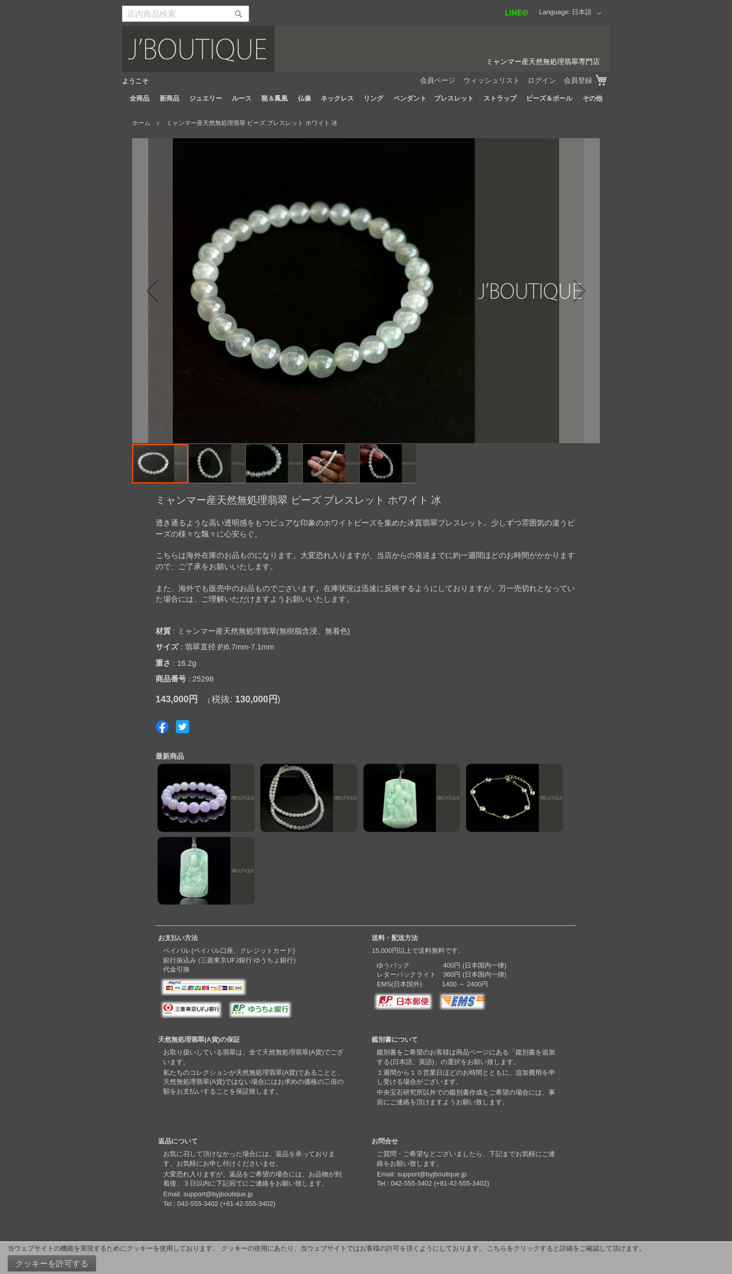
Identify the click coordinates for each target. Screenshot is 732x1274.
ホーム (141, 123)
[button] (588, 13)
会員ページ (437, 80)
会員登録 (578, 80)
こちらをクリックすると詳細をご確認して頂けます (563, 1248)
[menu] (366, 98)
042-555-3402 (197, 1203)
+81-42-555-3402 (247, 1203)
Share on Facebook (162, 726)
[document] (366, 1258)
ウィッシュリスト (491, 80)
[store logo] (366, 49)
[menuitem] (139, 98)
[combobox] (185, 14)
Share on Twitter (182, 726)
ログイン (542, 80)
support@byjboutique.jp (218, 1194)
